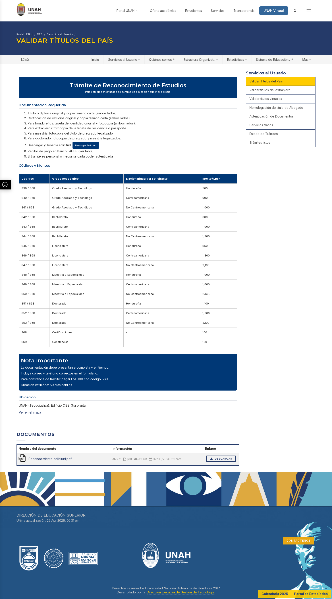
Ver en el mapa (30, 412)
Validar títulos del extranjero (269, 90)
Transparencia (244, 11)
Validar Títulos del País (266, 81)
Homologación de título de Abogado (276, 107)
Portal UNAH (127, 11)
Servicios (217, 11)
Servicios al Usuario (60, 34)
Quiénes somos (161, 59)
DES (39, 34)
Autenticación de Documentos (271, 116)
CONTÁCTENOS (298, 540)
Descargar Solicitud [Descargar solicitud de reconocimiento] (85, 145)
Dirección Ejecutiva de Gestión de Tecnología (180, 592)
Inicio (95, 59)
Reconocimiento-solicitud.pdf (50, 459)
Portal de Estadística (311, 594)
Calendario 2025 (274, 594)
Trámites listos (259, 142)
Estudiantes (193, 11)
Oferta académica (163, 11)
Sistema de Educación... (274, 59)
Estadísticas (237, 59)
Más (306, 59)
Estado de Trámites (263, 134)
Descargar (221, 458)
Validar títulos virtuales (265, 99)
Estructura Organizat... (201, 59)
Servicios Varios (261, 125)
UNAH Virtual (274, 11)
